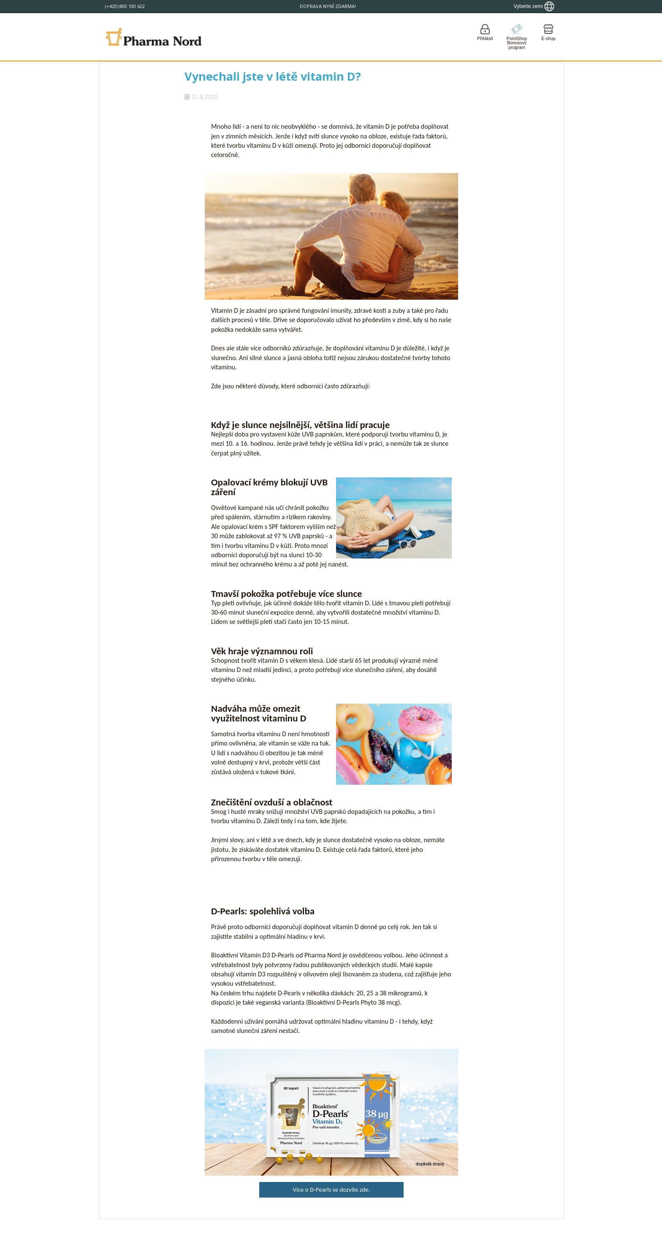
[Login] (485, 36)
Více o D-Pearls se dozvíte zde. (331, 1189)
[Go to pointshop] (517, 36)
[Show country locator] (534, 6)
